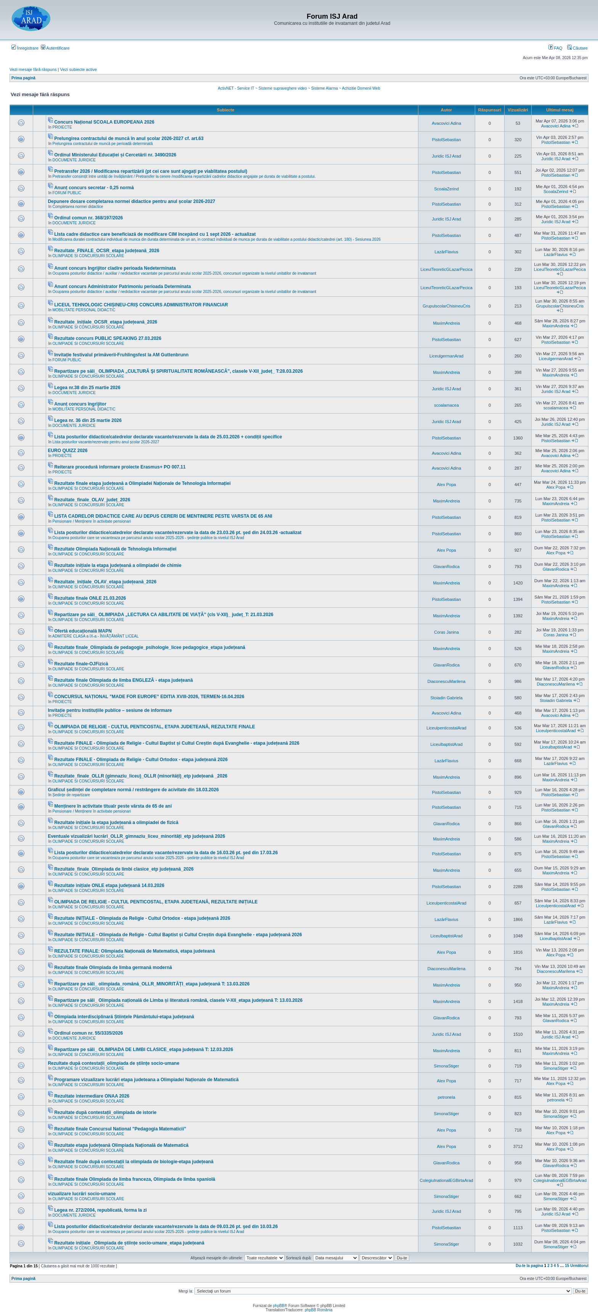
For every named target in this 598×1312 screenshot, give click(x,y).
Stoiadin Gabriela (446, 697)
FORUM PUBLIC (67, 193)
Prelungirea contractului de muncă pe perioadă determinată (103, 144)
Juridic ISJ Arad (446, 156)
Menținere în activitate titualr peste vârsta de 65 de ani (113, 806)
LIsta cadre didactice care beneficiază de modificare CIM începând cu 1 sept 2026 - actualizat (155, 234)
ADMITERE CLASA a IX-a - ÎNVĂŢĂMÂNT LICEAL (95, 636)
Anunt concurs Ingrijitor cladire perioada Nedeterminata (115, 268)
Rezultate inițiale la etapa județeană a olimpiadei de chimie (117, 565)
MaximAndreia (446, 323)
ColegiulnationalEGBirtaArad (446, 1180)
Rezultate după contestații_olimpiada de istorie (105, 1112)
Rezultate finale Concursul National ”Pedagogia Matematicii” (120, 1129)
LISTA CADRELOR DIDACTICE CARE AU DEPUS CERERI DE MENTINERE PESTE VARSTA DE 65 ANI (163, 516)
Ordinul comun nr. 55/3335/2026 (88, 1033)
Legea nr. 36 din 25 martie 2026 (88, 420)
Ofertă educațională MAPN (83, 631)
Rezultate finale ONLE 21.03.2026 (90, 598)
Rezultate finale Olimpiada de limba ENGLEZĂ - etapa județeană (123, 680)
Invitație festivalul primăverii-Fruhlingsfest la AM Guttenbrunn (121, 354)
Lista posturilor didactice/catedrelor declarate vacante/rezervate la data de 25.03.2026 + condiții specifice (168, 436)
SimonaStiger (446, 1066)
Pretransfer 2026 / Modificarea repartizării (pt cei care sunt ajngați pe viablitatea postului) (150, 171)
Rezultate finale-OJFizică (81, 663)
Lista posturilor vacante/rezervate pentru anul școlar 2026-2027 (106, 442)
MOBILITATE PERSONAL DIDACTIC (84, 310)
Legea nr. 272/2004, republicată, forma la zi (100, 1210)
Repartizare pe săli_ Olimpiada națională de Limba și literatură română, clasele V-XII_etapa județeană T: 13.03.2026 (178, 1000)
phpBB (279, 1306)
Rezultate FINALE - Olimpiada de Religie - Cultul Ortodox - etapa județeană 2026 (141, 759)
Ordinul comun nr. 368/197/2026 (88, 218)
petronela (446, 1097)
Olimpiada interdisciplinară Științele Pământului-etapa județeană (124, 1016)
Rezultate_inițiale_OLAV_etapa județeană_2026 (105, 581)
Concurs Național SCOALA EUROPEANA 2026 (104, 122)
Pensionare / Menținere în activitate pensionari (92, 521)
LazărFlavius (446, 252)
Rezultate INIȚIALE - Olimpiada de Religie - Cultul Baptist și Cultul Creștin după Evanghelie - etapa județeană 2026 (178, 934)
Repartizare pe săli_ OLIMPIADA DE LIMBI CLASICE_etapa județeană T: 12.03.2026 (143, 1049)
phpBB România (319, 1310)
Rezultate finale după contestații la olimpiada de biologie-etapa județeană (133, 1161)
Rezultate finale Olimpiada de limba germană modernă (113, 967)
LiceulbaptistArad (446, 744)
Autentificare (55, 48)
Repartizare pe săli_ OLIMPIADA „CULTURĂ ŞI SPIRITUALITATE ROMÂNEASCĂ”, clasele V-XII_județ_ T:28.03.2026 (178, 371)
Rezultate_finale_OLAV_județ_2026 (92, 499)
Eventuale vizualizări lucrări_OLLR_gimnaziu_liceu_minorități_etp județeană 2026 (136, 836)
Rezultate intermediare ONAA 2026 (91, 1096)
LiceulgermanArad (446, 356)
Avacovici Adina (446, 123)
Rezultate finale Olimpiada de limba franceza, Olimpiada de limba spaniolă (134, 1179)
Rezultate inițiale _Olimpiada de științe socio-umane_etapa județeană (129, 1243)
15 (567, 1266)
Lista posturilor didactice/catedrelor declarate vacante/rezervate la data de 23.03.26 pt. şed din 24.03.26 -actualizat (177, 532)
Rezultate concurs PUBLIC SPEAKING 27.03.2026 (107, 338)
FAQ (555, 48)
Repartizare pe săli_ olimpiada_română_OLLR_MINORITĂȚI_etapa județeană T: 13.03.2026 (151, 984)
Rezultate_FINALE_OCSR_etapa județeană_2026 (106, 250)
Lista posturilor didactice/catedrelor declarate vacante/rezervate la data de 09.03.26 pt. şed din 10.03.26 (166, 1226)
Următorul (579, 1266)
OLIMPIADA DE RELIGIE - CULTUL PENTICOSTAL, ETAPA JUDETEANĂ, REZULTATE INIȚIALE (155, 902)
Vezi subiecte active (78, 69)
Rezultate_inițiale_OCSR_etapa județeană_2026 (105, 322)
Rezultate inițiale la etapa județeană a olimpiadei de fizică (116, 822)
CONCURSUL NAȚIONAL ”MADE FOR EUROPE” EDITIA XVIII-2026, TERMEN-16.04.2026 (149, 696)
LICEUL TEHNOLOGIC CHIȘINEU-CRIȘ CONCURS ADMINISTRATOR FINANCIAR (141, 304)
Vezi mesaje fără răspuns (33, 69)
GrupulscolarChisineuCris (446, 306)
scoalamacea (446, 405)
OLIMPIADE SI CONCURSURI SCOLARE (88, 256)
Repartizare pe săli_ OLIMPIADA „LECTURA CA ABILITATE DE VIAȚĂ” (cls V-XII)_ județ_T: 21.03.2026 (163, 614)
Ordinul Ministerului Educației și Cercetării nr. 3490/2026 (115, 155)
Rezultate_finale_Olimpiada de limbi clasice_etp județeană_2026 (123, 869)
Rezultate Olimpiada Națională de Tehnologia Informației (115, 549)
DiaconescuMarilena (447, 681)
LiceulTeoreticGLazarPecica (446, 269)
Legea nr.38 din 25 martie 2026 (87, 387)
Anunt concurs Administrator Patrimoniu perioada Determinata (122, 286)
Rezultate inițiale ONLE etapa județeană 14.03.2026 (109, 885)
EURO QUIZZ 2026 (67, 450)
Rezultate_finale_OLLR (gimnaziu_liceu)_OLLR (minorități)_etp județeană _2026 (140, 776)
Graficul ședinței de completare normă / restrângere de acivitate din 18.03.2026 (133, 789)
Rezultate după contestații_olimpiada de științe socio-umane (113, 1063)
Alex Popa (446, 484)
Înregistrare (25, 48)
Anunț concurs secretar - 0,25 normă (94, 187)
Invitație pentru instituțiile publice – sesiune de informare (110, 710)
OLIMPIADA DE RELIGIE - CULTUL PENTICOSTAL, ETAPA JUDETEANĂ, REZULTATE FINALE (154, 726)
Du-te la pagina (529, 1266)
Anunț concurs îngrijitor (80, 404)
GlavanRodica (446, 566)
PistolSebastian (446, 139)
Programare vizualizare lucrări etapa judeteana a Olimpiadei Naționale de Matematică (146, 1079)
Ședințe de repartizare (71, 795)
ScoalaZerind (446, 189)
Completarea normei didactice (78, 206)
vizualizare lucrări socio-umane (82, 1193)
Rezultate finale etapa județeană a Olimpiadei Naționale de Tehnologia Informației (142, 483)
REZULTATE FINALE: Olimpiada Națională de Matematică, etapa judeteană (134, 951)
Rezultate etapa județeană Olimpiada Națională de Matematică (121, 1145)
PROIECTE (62, 127)
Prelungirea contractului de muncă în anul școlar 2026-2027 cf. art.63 (128, 138)
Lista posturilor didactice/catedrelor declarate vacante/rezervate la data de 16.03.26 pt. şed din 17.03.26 (166, 852)
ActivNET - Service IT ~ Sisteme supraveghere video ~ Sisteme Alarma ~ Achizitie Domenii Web (299, 88)
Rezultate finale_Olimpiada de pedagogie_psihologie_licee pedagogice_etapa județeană (149, 647)
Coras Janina (446, 632)
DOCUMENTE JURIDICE (74, 160)
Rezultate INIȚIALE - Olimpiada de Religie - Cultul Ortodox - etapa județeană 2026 (142, 918)
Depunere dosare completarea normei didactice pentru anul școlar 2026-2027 (131, 201)
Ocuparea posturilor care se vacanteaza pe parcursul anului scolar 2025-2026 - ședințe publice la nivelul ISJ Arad (148, 538)
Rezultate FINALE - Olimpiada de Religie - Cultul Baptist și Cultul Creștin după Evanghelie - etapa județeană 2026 (176, 743)
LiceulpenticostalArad (446, 728)
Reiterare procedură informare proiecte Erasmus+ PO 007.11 (120, 467)
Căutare (577, 48)
